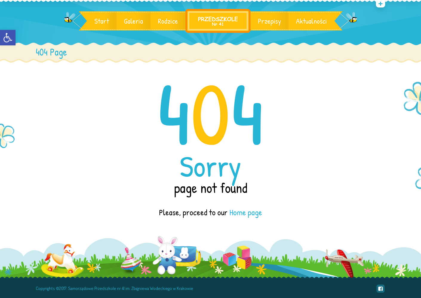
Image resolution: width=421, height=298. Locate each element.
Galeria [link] (133, 20)
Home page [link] (245, 212)
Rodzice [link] (167, 20)
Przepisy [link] (269, 20)
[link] (8, 37)
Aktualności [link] (311, 20)
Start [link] (101, 20)
